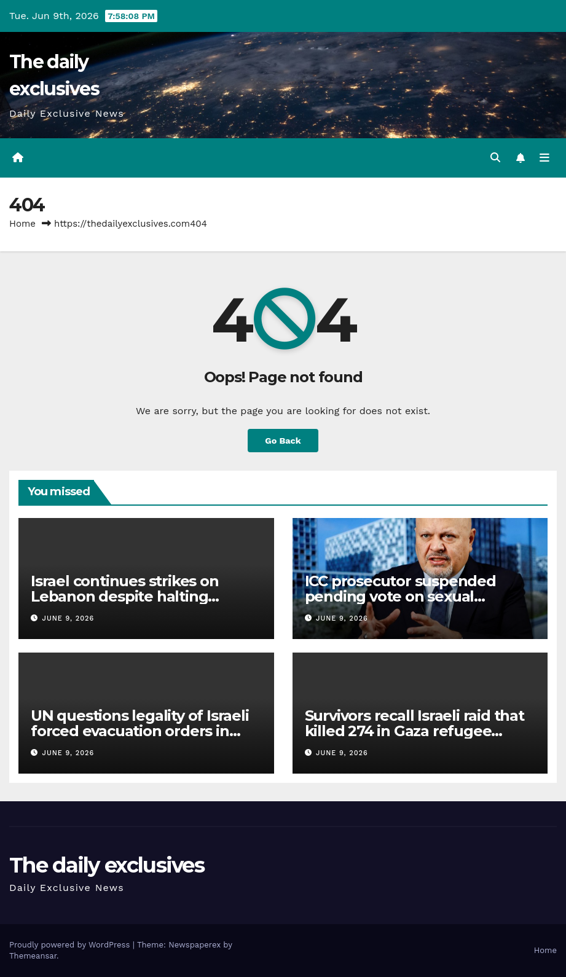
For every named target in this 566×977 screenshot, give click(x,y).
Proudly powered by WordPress (71, 944)
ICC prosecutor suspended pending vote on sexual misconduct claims (400, 596)
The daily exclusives (106, 865)
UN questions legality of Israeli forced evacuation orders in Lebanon (140, 731)
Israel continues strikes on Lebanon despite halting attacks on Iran (125, 596)
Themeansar (33, 955)
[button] (495, 157)
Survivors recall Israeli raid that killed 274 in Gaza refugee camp (414, 731)
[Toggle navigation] (544, 157)
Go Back (283, 440)
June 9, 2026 (68, 618)
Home (22, 223)
